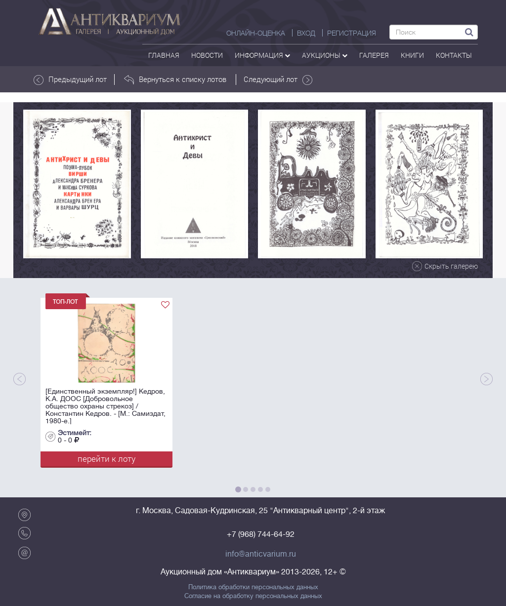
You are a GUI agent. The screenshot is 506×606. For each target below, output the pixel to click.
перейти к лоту (106, 458)
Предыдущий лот (70, 79)
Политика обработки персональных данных (253, 587)
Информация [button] (262, 55)
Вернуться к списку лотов (175, 79)
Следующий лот (278, 79)
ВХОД (306, 33)
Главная (163, 55)
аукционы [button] (324, 55)
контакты (454, 55)
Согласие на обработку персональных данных (253, 596)
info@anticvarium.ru (260, 554)
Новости (207, 55)
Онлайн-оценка (255, 33)
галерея (374, 55)
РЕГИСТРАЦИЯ (351, 33)
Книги (412, 55)
